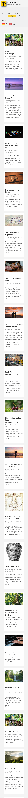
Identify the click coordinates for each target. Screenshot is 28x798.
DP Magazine (12, 16)
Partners (18, 18)
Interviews (11, 13)
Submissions (11, 18)
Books (17, 13)
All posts (4, 16)
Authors (4, 18)
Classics (4, 13)
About (4, 20)
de (3, 10)
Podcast (20, 16)
